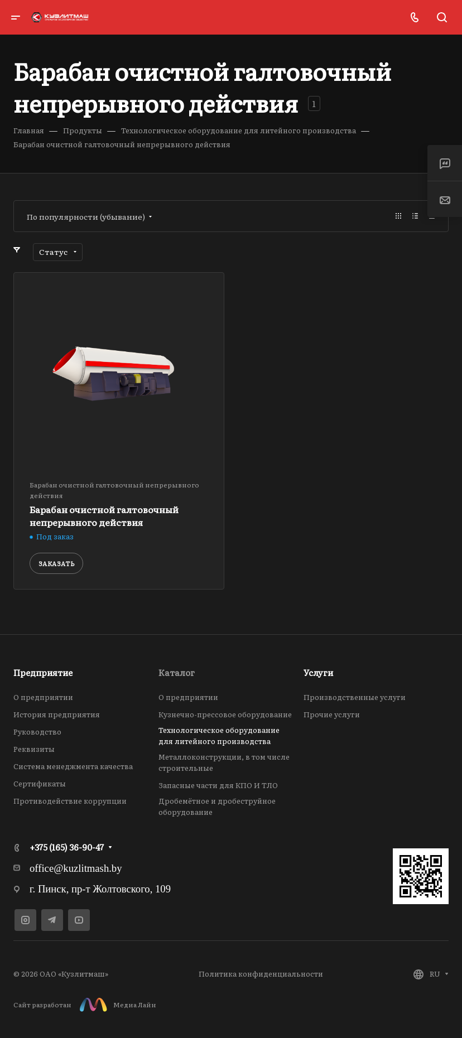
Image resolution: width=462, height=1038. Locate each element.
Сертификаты (39, 783)
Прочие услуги (332, 714)
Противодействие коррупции (70, 800)
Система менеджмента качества (73, 766)
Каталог (176, 672)
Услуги (318, 672)
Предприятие (43, 672)
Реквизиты (34, 749)
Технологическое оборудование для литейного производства (219, 735)
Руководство (37, 731)
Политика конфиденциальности (261, 973)
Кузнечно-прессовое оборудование (225, 714)
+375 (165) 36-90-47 (67, 847)
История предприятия (56, 714)
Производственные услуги (355, 697)
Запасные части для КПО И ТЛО (218, 785)
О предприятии (43, 697)
